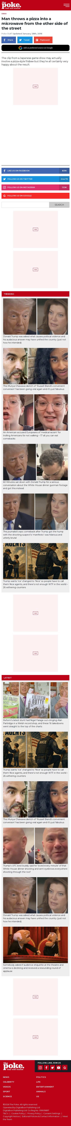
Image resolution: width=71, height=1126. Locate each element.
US (37, 1096)
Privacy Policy (34, 1113)
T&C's (5, 1113)
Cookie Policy (18, 1113)
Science (7, 1096)
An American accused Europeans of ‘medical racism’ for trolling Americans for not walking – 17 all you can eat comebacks (32, 435)
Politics (41, 1077)
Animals (41, 1091)
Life (38, 1082)
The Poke (18, 5)
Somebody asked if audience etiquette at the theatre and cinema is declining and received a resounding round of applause (33, 968)
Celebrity (8, 1082)
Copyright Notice (11, 1116)
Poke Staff (6, 33)
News (6, 1077)
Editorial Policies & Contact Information (41, 1116)
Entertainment (45, 1087)
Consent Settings (51, 1113)
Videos (3, 13)
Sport (6, 1091)
